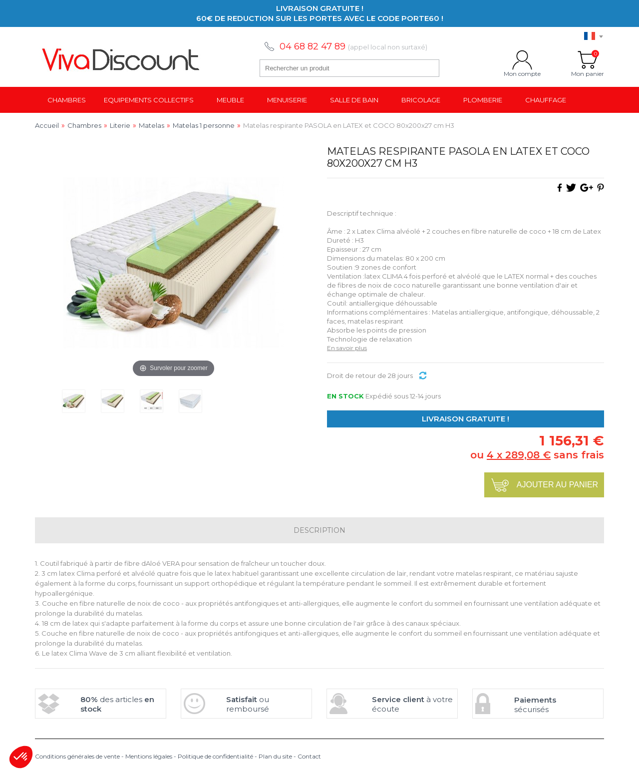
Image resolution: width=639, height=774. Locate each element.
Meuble (230, 100)
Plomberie (482, 100)
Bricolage (420, 100)
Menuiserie (287, 100)
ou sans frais (537, 455)
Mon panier (587, 60)
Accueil (47, 125)
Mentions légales (148, 756)
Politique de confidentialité (215, 756)
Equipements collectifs (149, 100)
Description (319, 530)
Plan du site (275, 756)
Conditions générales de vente (77, 756)
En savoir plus (347, 348)
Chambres (66, 100)
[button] (21, 757)
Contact (309, 756)
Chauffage (545, 100)
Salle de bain (354, 100)
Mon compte (522, 60)
